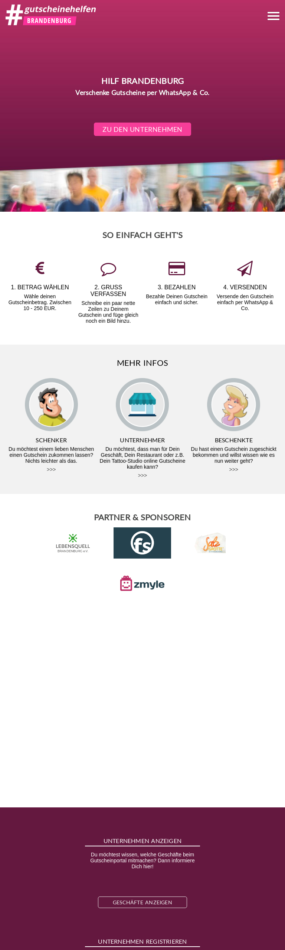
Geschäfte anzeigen (142, 902)
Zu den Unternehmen (143, 129)
